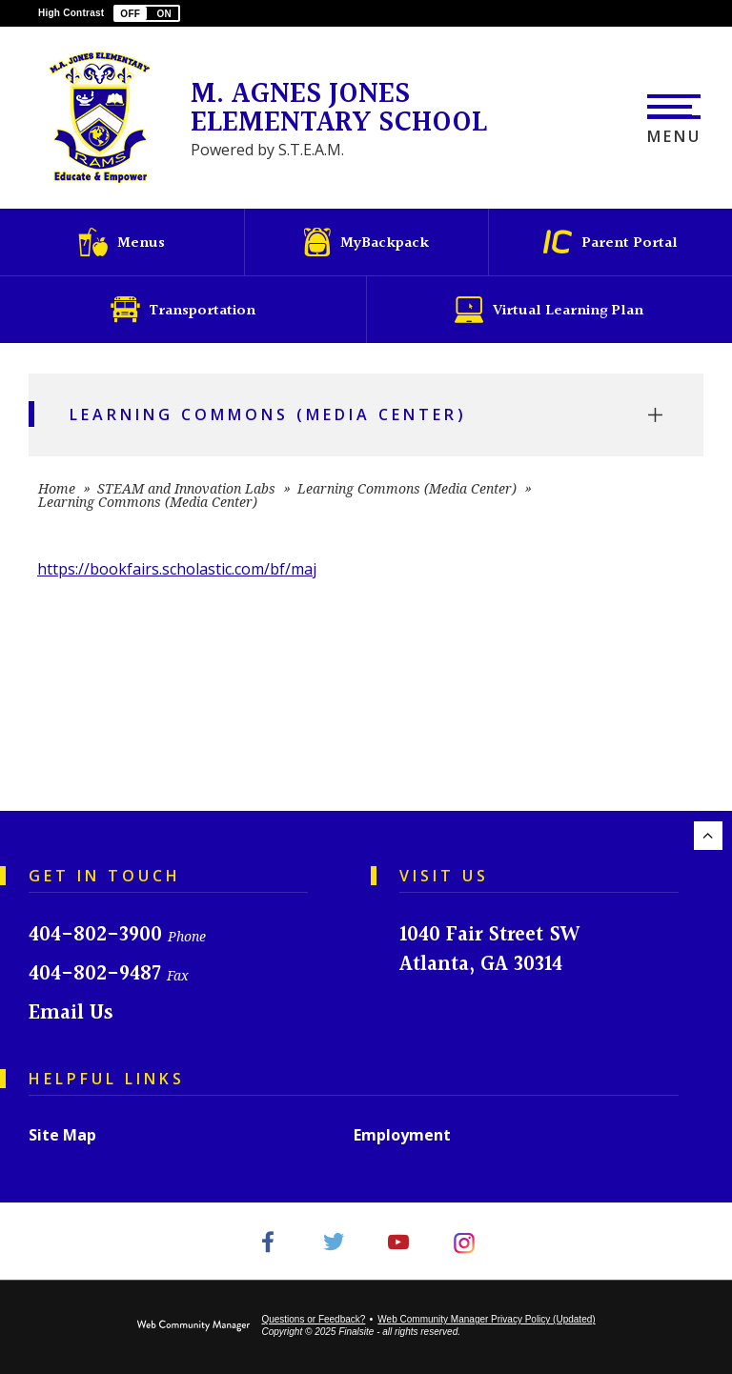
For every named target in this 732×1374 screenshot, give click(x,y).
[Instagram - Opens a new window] (464, 1241)
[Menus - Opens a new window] (122, 242)
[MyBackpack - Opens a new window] (366, 242)
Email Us (71, 1013)
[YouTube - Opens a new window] (398, 1241)
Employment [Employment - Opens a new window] (402, 1134)
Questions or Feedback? (313, 1319)
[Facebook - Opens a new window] (267, 1241)
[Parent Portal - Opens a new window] (610, 242)
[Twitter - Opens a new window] (333, 1241)
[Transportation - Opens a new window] (183, 309)
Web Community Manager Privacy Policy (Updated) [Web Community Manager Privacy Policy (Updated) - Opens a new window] (486, 1319)
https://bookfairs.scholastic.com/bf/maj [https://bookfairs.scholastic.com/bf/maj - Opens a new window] (176, 568)
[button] (146, 13)
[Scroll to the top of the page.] (708, 835)
